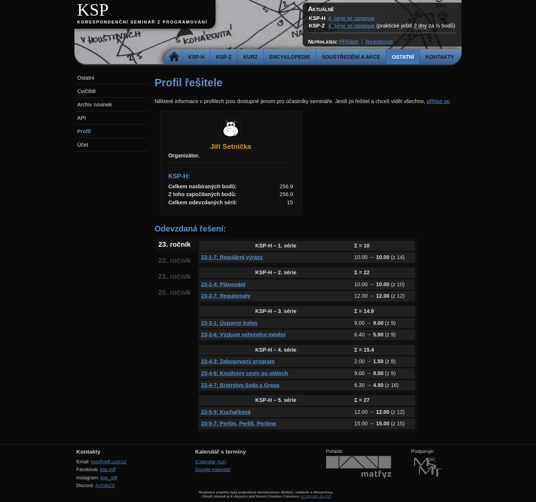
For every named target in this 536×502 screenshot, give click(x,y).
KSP (93, 9)
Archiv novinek (94, 105)
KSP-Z (224, 57)
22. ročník (174, 260)
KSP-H (196, 57)
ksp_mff (108, 477)
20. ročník (174, 292)
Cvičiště (86, 91)
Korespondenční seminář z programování (142, 22)
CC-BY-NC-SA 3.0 (315, 496)
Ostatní (403, 57)
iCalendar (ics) (210, 461)
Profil (84, 131)
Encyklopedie (289, 57)
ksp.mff (108, 469)
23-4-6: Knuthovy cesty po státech (244, 373)
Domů (174, 57)
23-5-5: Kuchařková (226, 412)
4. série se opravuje (351, 18)
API (81, 118)
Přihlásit (348, 42)
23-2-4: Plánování (223, 284)
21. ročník (174, 276)
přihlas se (438, 101)
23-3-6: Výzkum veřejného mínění (243, 335)
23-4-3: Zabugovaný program (238, 361)
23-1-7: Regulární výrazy (232, 257)
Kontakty (439, 57)
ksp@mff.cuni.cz (109, 461)
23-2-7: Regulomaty (226, 296)
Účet (82, 145)
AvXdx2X (105, 485)
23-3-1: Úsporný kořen (229, 323)
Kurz (250, 57)
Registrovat (379, 42)
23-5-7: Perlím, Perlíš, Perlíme (238, 423)
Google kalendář (212, 469)
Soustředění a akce (351, 57)
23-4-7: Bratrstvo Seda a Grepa (240, 385)
